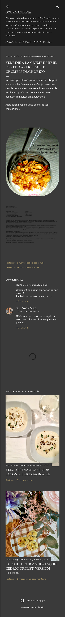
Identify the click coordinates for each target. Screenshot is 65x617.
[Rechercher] (57, 5)
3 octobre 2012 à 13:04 (28, 311)
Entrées (36, 267)
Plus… (47, 41)
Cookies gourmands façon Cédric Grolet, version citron (31, 568)
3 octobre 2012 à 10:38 (36, 285)
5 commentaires (25, 480)
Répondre (22, 301)
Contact (25, 41)
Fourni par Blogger (32, 601)
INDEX (37, 41)
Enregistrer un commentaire (31, 579)
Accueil (11, 41)
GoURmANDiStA (18, 12)
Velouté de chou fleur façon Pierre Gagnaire (28, 471)
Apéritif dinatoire (22, 267)
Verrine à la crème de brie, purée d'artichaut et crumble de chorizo (31, 67)
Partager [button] (10, 262)
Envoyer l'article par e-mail (30, 262)
